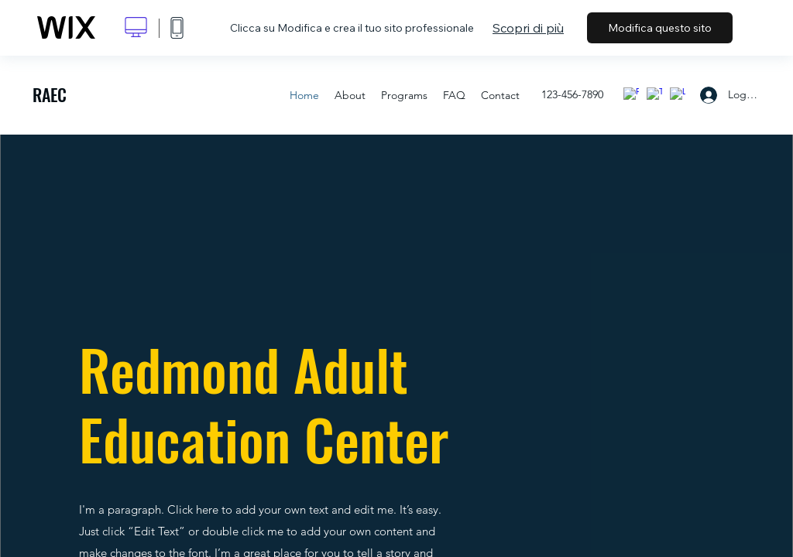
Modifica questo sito (660, 28)
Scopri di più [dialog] (528, 28)
